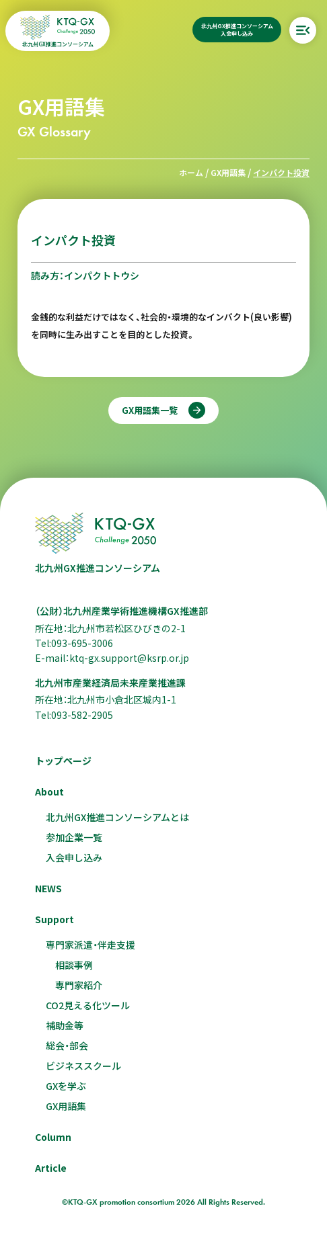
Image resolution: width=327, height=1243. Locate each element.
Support (54, 919)
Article (51, 1167)
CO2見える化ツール (88, 1005)
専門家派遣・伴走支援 (90, 944)
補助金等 (64, 1025)
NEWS (48, 888)
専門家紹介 (78, 985)
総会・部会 (67, 1045)
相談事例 (74, 965)
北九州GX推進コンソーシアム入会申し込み (237, 29)
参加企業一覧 (74, 837)
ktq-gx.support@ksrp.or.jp (129, 658)
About (49, 791)
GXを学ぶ (66, 1085)
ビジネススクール (83, 1065)
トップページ (63, 760)
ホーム (191, 172)
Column (53, 1137)
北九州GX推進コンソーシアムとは (117, 817)
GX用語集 (228, 172)
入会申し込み (74, 857)
